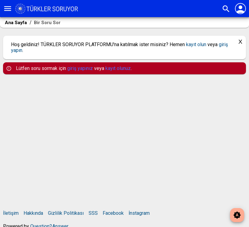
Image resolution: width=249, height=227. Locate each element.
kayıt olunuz (118, 68)
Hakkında (33, 213)
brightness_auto (237, 215)
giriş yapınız (80, 68)
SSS (93, 213)
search (226, 8)
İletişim (11, 213)
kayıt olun (196, 44)
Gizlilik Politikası (66, 213)
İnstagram (139, 213)
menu (7, 8)
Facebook (113, 213)
